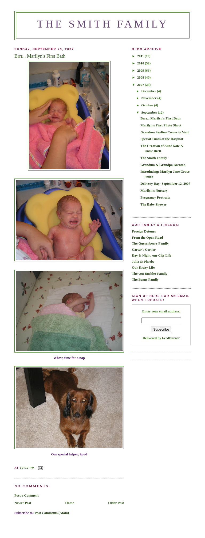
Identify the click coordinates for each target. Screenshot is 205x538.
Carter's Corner (144, 249)
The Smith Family (103, 24)
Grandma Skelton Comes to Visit (164, 132)
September (149, 112)
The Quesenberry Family (150, 243)
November (149, 98)
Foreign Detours (144, 231)
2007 (141, 85)
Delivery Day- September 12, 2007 (165, 183)
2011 (141, 56)
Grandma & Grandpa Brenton (163, 165)
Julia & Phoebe (143, 262)
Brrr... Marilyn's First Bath (160, 118)
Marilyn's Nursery (154, 190)
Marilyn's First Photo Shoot (160, 125)
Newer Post (22, 503)
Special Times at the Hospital (161, 139)
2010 (141, 63)
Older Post (116, 503)
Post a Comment (26, 495)
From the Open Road (147, 237)
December (149, 91)
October (147, 105)
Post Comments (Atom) (52, 513)
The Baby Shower (153, 204)
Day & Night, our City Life (151, 255)
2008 (141, 77)
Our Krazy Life (143, 267)
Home (69, 503)
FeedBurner (171, 338)
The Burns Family (145, 279)
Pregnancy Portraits (155, 197)
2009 (141, 70)
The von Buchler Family (149, 274)
